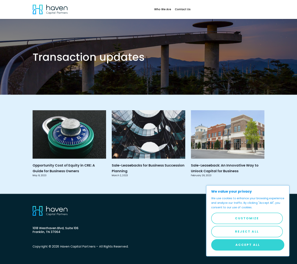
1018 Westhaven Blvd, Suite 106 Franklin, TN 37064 (55, 230)
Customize (247, 218)
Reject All (247, 231)
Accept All (247, 245)
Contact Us (183, 9)
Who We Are (162, 9)
